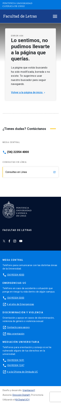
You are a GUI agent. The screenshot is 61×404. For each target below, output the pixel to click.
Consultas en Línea (30, 172)
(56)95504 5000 (15, 298)
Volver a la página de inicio (28, 92)
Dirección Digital (20, 395)
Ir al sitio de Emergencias (20, 304)
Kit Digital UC (21, 399)
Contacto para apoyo (18, 327)
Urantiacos (28, 390)
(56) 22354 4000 (18, 152)
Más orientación (15, 333)
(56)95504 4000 (15, 274)
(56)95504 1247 (15, 365)
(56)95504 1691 (15, 360)
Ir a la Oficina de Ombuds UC (22, 371)
